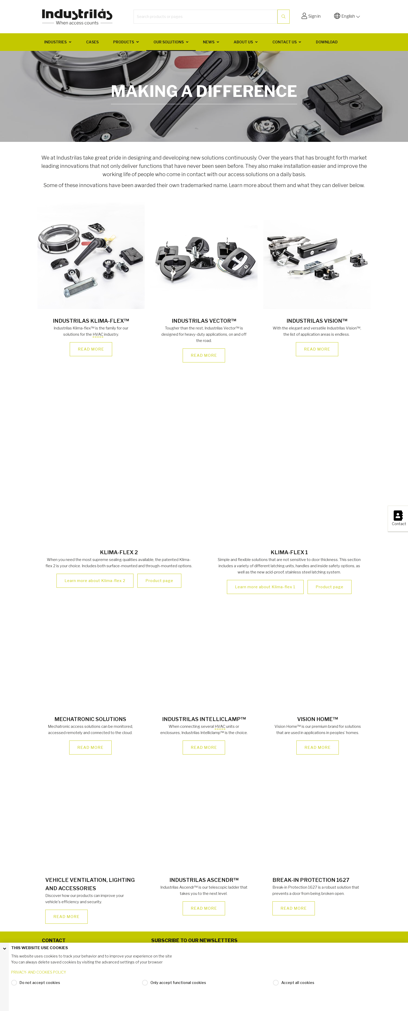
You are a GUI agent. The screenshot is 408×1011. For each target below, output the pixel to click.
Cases (92, 42)
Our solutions (169, 42)
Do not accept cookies (40, 983)
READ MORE (91, 349)
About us (243, 42)
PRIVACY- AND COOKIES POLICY (38, 973)
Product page (159, 580)
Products (123, 42)
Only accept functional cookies (178, 983)
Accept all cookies (297, 983)
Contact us (284, 42)
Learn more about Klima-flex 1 (265, 587)
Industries (55, 42)
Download (327, 42)
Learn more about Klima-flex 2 (95, 580)
